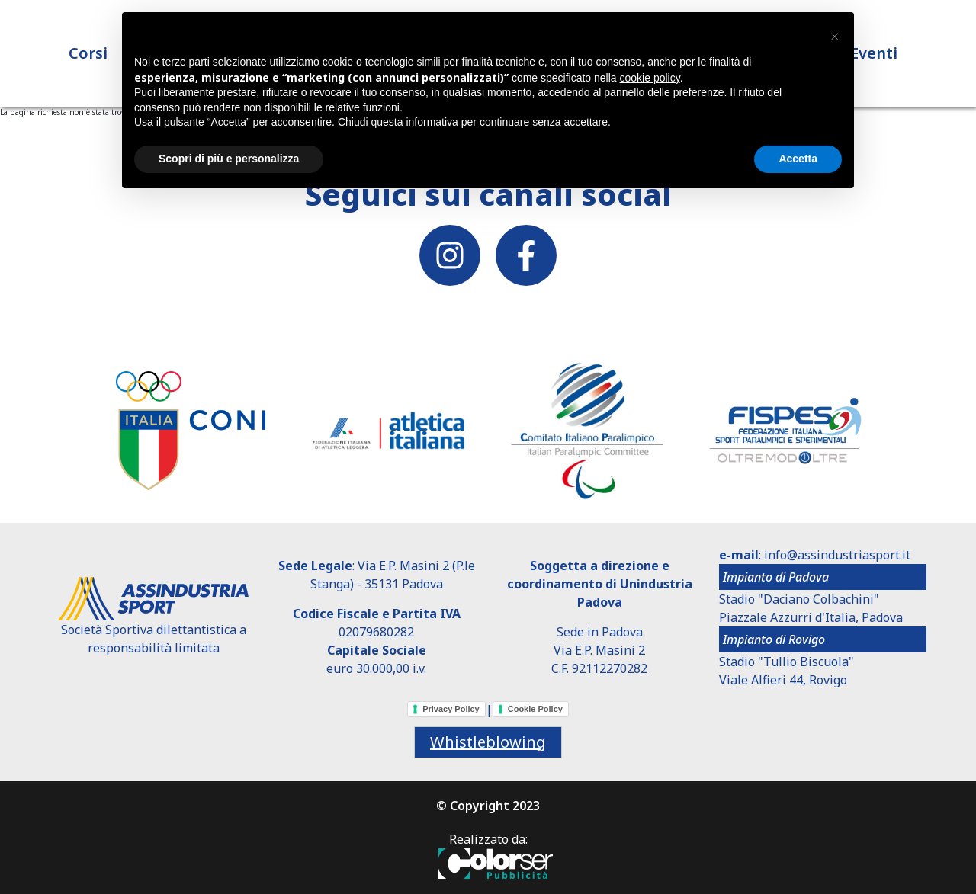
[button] (834, 36)
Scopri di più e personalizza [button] (229, 158)
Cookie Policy (535, 708)
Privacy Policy (451, 708)
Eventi (873, 53)
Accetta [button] (798, 158)
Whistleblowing (488, 742)
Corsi (88, 53)
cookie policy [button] (650, 78)
